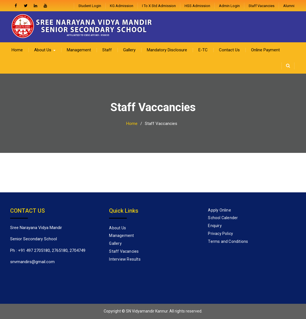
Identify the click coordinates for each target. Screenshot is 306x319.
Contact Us (229, 49)
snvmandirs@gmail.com (32, 261)
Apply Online (219, 210)
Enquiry (214, 225)
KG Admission (121, 6)
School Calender (223, 217)
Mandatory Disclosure (167, 49)
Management (79, 49)
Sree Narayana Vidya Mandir (36, 227)
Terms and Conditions (228, 241)
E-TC (203, 49)
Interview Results (124, 259)
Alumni (288, 6)
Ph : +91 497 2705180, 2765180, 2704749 (47, 250)
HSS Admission (197, 6)
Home (17, 49)
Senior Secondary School (33, 238)
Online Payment (265, 49)
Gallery (129, 49)
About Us (42, 49)
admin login (229, 6)
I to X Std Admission (159, 6)
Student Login (89, 6)
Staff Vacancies (261, 6)
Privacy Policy (220, 233)
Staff (107, 49)
